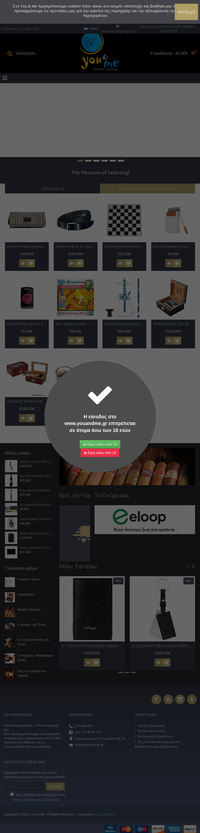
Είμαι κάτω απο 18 (100, 453)
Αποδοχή (186, 12)
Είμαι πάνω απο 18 (100, 444)
